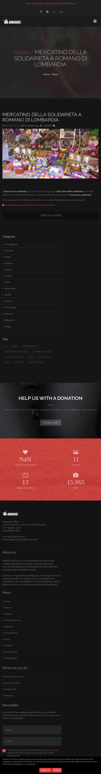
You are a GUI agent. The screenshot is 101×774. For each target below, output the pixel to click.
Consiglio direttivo (14, 357)
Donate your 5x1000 (14, 676)
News (55, 74)
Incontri (8, 276)
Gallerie (8, 263)
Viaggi (8, 326)
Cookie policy (10, 658)
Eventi (8, 257)
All (5, 346)
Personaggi (10, 307)
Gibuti (7, 362)
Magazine (8, 626)
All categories (11, 244)
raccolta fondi (35, 362)
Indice (8, 282)
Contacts (8, 645)
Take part (8, 695)
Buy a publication (12, 683)
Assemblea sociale (42, 352)
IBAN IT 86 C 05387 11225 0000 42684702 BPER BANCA (50, 4)
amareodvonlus (30, 346)
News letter (10, 288)
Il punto (8, 269)
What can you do (12, 620)
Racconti (9, 314)
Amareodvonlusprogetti (16, 352)
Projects (8, 614)
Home (46, 74)
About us (8, 607)
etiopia (31, 357)
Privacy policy (10, 652)
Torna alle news (50, 215)
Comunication (11, 633)
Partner (8, 301)
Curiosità (9, 250)
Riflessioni (9, 320)
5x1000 (15, 346)
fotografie (44, 357)
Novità (8, 295)
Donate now (50, 422)
